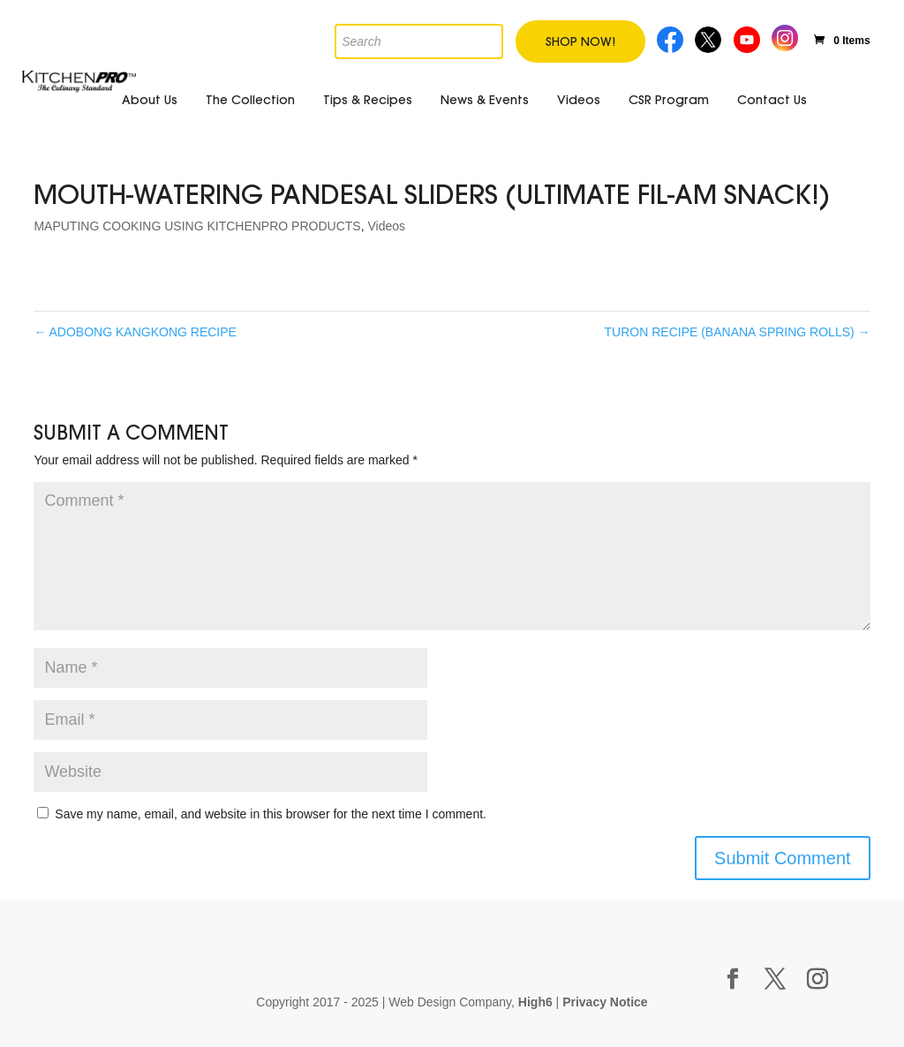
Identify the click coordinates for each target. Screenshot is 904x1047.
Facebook (670, 37)
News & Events (485, 100)
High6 (535, 1002)
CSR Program (669, 100)
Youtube (748, 37)
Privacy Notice (605, 1002)
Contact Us (772, 100)
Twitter (709, 37)
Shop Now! (580, 41)
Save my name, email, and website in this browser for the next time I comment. (270, 814)
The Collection (250, 100)
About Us (149, 100)
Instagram (785, 36)
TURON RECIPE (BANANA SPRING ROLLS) (737, 332)
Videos (578, 100)
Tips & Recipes (367, 100)
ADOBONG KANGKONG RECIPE (135, 332)
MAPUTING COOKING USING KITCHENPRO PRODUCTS (197, 226)
